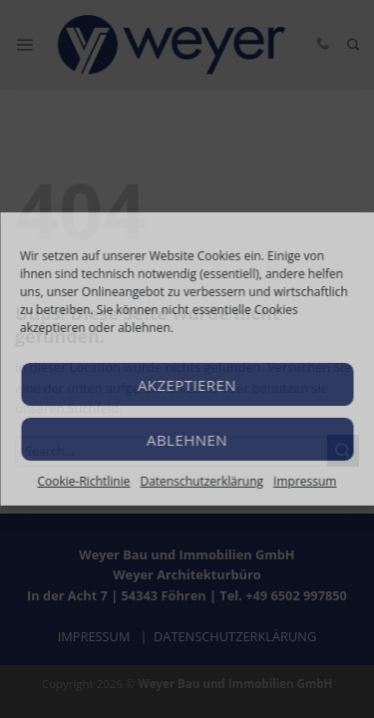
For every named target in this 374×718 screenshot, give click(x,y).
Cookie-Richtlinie (84, 481)
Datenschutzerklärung (201, 481)
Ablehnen (187, 439)
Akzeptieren (187, 384)
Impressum (304, 481)
